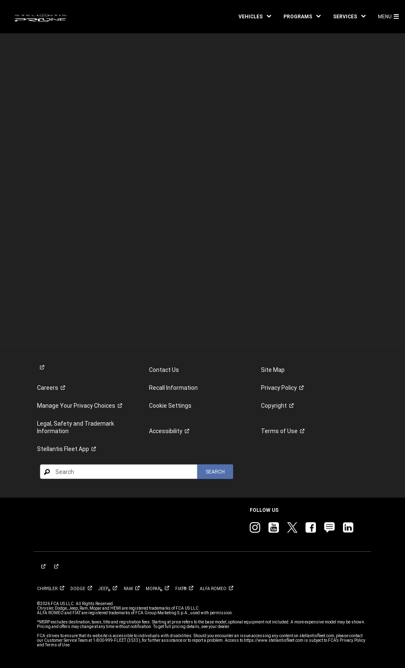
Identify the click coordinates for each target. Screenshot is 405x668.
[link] (40, 16)
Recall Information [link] (173, 387)
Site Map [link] (273, 369)
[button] (254, 16)
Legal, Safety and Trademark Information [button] (75, 427)
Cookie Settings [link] (170, 405)
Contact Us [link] (164, 369)
